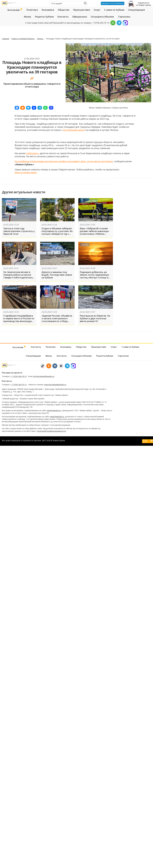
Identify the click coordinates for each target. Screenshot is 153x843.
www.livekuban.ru (54, 410)
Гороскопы (124, 16)
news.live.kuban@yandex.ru (55, 384)
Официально (79, 16)
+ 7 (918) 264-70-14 (18, 376)
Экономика (48, 9)
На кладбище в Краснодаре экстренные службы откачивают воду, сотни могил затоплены (64, 161)
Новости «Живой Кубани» (23, 38)
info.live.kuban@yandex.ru (43, 376)
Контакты (62, 16)
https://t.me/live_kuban (26, 172)
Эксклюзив (15, 9)
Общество (63, 9)
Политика (32, 9)
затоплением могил (74, 129)
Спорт (97, 9)
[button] (17, 108)
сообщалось (32, 153)
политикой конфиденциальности (51, 431)
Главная (5, 38)
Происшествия (81, 9)
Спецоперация (136, 9)
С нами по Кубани (114, 9)
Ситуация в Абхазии (102, 16)
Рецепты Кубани (44, 16)
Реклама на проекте (12, 372)
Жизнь (27, 16)
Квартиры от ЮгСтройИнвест (112, 3)
